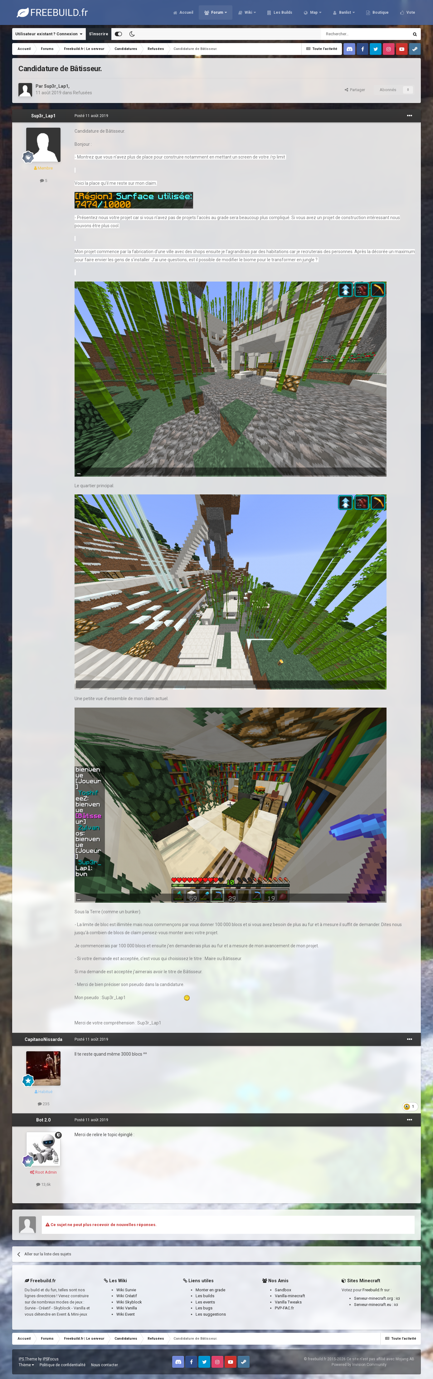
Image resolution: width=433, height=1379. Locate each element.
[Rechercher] (351, 34)
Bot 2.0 (43, 1119)
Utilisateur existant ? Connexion (48, 34)
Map (314, 12)
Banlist (345, 12)
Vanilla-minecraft (290, 1295)
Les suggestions (211, 1314)
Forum (217, 12)
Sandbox (283, 1290)
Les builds (205, 1295)
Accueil (185, 12)
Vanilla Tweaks (288, 1302)
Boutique (380, 12)
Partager (355, 89)
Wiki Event (125, 1314)
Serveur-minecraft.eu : (374, 1304)
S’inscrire (98, 34)
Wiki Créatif (126, 1295)
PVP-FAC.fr (284, 1308)
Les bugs (204, 1308)
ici (398, 1298)
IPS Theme (28, 1359)
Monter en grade (210, 1290)
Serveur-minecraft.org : (375, 1298)
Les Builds (282, 12)
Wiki (248, 12)
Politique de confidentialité (62, 1365)
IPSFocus (51, 1359)
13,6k (43, 1184)
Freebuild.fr (372, 1290)
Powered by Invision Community (359, 1364)
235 (43, 1104)
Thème (26, 1365)
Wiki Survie (126, 1290)
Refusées (82, 92)
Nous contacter (104, 1365)
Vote (410, 12)
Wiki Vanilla (126, 1308)
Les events (205, 1302)
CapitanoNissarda (43, 1039)
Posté (91, 116)
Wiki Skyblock (129, 1302)
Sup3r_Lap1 (56, 86)
